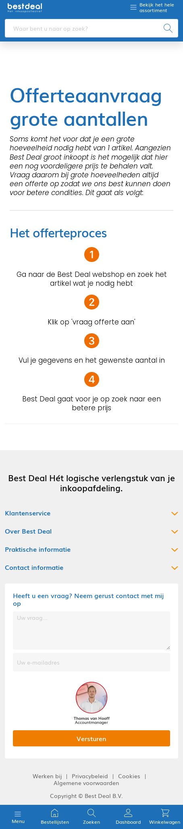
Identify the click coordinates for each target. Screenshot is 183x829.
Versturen (91, 738)
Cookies (129, 776)
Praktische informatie (38, 549)
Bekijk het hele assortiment (156, 7)
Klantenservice (27, 513)
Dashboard (128, 817)
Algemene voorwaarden (86, 782)
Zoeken (91, 817)
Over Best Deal (28, 531)
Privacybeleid (90, 776)
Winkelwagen (164, 817)
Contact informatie (34, 567)
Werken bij (47, 776)
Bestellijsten (55, 817)
